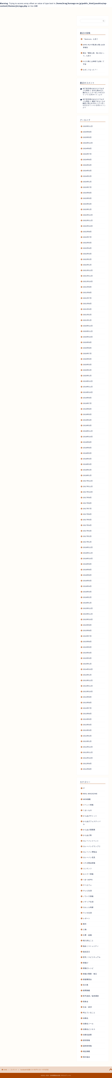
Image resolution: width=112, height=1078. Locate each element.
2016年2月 (87, 597)
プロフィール (34, 10)
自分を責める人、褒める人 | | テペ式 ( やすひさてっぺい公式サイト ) (94, 92)
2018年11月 (88, 431)
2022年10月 (88, 226)
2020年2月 (87, 370)
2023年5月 (87, 198)
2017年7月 (87, 508)
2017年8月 (87, 503)
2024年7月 (87, 154)
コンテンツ (11, 50)
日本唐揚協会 (37, 291)
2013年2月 (87, 736)
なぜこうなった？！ (90, 70)
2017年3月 (87, 531)
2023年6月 (87, 193)
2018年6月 (87, 448)
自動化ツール (88, 1024)
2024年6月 (87, 159)
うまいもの (87, 810)
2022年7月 (87, 237)
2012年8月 (87, 769)
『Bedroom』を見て (90, 39)
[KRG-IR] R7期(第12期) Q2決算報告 (94, 46)
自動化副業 (87, 1035)
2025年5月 (87, 137)
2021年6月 (87, 303)
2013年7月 (87, 708)
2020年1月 (87, 376)
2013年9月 (87, 697)
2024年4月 (87, 165)
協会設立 (86, 952)
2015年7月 (87, 636)
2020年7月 (87, 353)
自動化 (85, 1018)
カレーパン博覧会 (90, 852)
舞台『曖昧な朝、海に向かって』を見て (93, 54)
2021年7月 (87, 298)
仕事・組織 (87, 935)
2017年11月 (88, 486)
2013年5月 (87, 719)
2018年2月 (87, 470)
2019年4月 (87, 420)
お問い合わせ (78, 10)
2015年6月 (87, 641)
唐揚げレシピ (88, 968)
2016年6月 (87, 575)
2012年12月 (88, 747)
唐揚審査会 (87, 979)
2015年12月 (88, 608)
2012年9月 (87, 763)
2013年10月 (88, 691)
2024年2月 (87, 176)
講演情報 (86, 1040)
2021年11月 (88, 276)
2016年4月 (87, 586)
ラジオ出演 (87, 913)
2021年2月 (87, 315)
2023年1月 (87, 209)
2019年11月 (88, 387)
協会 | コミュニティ (91, 946)
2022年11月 (88, 220)
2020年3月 (87, 364)
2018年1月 (87, 475)
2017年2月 (87, 536)
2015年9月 (87, 625)
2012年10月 (88, 758)
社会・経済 (87, 1007)
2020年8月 (87, 348)
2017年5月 (87, 520)
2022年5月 (87, 243)
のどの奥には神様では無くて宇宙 (93, 63)
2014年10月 (88, 669)
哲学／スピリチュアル (92, 957)
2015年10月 (88, 619)
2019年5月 (87, 414)
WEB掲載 (87, 799)
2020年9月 (87, 342)
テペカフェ (87, 885)
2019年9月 (87, 398)
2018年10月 (88, 437)
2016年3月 (87, 592)
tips (18, 273)
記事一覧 (56, 10)
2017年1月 (87, 542)
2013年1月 (87, 741)
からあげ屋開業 (89, 830)
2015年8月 (87, 630)
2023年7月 (87, 187)
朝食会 (85, 1001)
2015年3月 (87, 658)
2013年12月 (88, 680)
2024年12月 (88, 143)
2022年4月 (87, 248)
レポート (86, 918)
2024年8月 (87, 148)
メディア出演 (88, 902)
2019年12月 (88, 381)
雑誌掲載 (86, 1051)
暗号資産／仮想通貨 (91, 996)
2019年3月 (87, 425)
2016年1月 (87, 603)
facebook (11, 273)
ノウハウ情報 (88, 896)
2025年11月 (88, 126)
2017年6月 (87, 514)
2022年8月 (87, 232)
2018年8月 (87, 442)
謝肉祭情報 (87, 1046)
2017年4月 (87, 525)
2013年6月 (87, 714)
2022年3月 (87, 254)
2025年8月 (87, 132)
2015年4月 (87, 653)
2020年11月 (88, 331)
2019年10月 (88, 392)
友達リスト (36, 273)
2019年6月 (87, 409)
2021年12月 (88, 270)
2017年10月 (88, 492)
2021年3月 (87, 309)
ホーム (13, 10)
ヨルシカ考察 (88, 907)
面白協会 (86, 1057)
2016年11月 (88, 553)
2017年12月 (88, 481)
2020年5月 (87, 359)
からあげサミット (90, 816)
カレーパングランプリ (92, 846)
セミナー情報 (88, 874)
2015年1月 (87, 664)
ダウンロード (26, 273)
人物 (85, 929)
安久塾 (85, 985)
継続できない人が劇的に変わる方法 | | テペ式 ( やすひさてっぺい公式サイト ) (94, 103)
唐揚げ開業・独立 (90, 974)
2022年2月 (87, 259)
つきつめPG (88, 880)
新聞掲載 (86, 990)
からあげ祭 (87, 835)
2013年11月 (88, 686)
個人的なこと (88, 940)
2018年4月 (87, 459)
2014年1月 (87, 675)
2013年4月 (87, 725)
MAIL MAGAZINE (90, 794)
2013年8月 (87, 702)
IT (84, 788)
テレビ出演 (87, 891)
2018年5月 (87, 453)
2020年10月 (88, 337)
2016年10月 (88, 558)
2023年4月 (87, 204)
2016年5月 (87, 581)
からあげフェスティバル (92, 822)
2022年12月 (88, 215)
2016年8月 (87, 569)
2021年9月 (87, 287)
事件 (85, 924)
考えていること (89, 1012)
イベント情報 (88, 805)
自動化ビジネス (89, 1029)
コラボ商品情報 (89, 863)
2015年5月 (87, 647)
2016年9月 (87, 564)
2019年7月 (87, 403)
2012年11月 (88, 752)
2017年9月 (87, 497)
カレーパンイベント (91, 841)
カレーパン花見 (89, 857)
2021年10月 (88, 281)
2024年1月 (87, 182)
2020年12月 (88, 326)
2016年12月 (88, 547)
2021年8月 (87, 292)
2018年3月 (87, 464)
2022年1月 (87, 265)
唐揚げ (85, 963)
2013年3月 (87, 730)
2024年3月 (87, 171)
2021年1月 (87, 320)
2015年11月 (88, 614)
